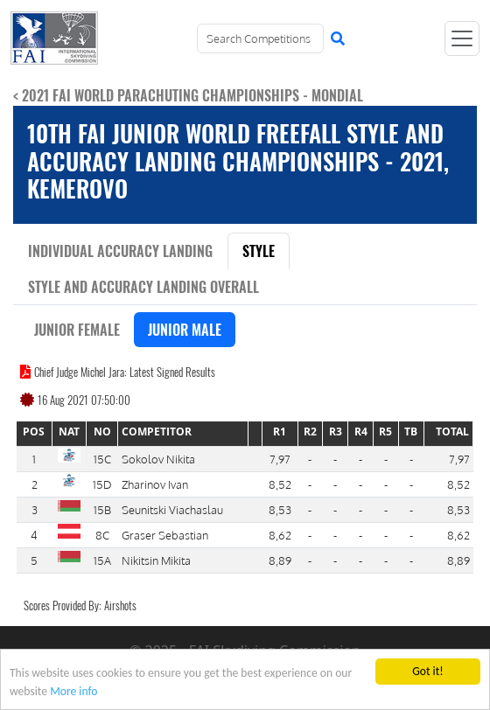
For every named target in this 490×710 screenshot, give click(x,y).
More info (73, 692)
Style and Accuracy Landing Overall (143, 286)
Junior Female (77, 329)
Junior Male (184, 329)
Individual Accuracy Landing (120, 250)
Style (258, 250)
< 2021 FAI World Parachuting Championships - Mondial (188, 95)
